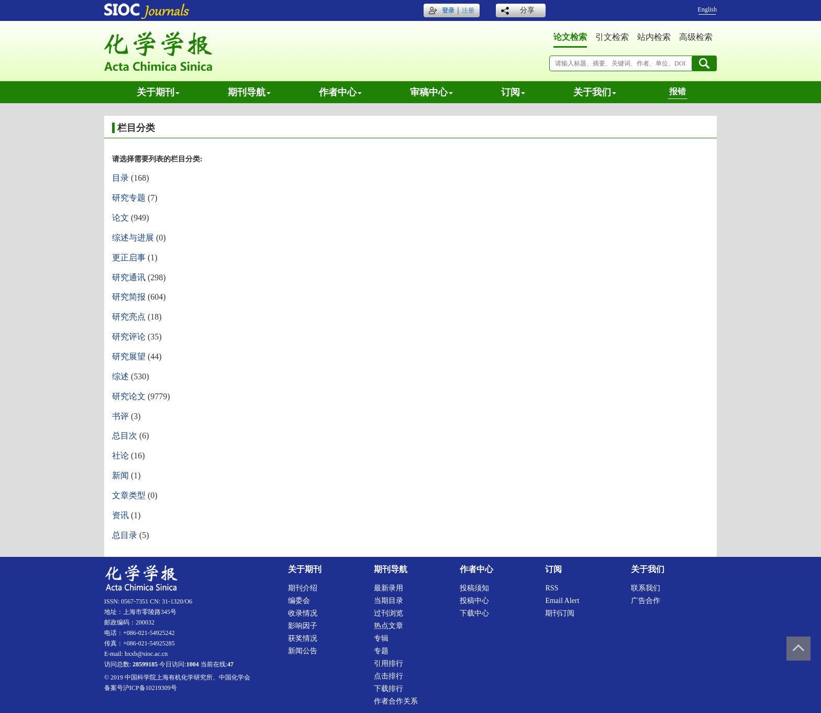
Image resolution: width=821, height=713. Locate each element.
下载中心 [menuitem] (474, 613)
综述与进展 (133, 237)
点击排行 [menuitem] (388, 676)
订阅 (513, 92)
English (707, 9)
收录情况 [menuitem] (302, 613)
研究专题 (129, 197)
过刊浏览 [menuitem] (388, 613)
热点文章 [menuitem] (388, 626)
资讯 (120, 515)
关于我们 (594, 92)
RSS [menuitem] (551, 588)
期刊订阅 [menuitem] (559, 613)
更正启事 (129, 257)
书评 (120, 416)
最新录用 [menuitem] (388, 588)
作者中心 (340, 92)
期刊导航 (249, 92)
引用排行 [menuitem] (388, 663)
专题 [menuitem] (381, 651)
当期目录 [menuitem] (388, 601)
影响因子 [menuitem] (302, 626)
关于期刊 (158, 92)
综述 (120, 376)
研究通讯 (129, 277)
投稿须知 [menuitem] (474, 588)
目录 (120, 177)
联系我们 (645, 588)
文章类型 (129, 495)
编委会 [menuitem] (299, 601)
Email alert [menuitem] (562, 601)
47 (230, 664)
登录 (448, 10)
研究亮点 (129, 316)
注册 (468, 10)
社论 (120, 455)
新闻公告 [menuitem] (302, 651)
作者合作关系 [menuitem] (396, 701)
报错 (677, 91)
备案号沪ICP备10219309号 (140, 688)
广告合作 (645, 601)
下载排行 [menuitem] (388, 689)
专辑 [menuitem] (381, 638)
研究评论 (129, 336)
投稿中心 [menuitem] (474, 601)
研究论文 (129, 396)
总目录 (124, 535)
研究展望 (129, 356)
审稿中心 (431, 92)
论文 (120, 217)
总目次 (124, 435)
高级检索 (696, 36)
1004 (192, 664)
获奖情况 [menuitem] (302, 638)
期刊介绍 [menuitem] (302, 588)
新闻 (120, 475)
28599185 (145, 664)
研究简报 (129, 296)
